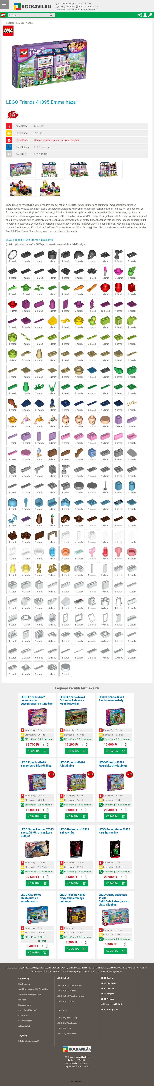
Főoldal (10, 22)
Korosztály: (22, 126)
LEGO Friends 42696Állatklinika (72, 764)
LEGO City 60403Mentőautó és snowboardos (31, 898)
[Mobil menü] (4, 4)
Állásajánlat (24, 1026)
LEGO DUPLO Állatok (66, 991)
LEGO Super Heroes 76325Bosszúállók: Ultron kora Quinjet (37, 832)
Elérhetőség (24, 984)
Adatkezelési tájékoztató (30, 994)
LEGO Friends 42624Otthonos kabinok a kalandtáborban (72, 700)
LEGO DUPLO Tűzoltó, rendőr (70, 996)
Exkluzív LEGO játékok (111, 1004)
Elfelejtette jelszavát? (28, 1041)
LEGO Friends (41, 147)
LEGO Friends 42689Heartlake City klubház (113, 764)
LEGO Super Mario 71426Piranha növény (114, 831)
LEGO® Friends (24, 22)
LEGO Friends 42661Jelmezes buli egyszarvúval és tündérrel (37, 700)
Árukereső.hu (76, 1081)
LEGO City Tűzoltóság (67, 1023)
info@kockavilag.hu (78, 1063)
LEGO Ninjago (107, 994)
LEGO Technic (108, 978)
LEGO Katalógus (26, 1021)
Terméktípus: (22, 147)
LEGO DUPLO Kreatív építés (70, 985)
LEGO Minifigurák (109, 1009)
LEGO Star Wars (108, 983)
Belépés (22, 1000)
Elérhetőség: (22, 140)
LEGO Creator (107, 988)
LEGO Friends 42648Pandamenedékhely (111, 698)
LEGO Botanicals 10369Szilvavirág (74, 831)
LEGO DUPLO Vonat (66, 1001)
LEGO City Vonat (64, 1028)
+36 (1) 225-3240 (66, 6)
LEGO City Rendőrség (67, 1018)
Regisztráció (24, 1005)
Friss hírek (23, 1015)
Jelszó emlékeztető (27, 1010)
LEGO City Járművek (66, 1033)
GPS (88, 3)
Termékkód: (22, 154)
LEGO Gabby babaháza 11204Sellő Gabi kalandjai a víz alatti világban (114, 899)
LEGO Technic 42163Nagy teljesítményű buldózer (72, 898)
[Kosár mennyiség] (43, 744)
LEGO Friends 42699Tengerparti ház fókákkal (36, 764)
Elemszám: (21, 133)
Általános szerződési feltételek (33, 989)
